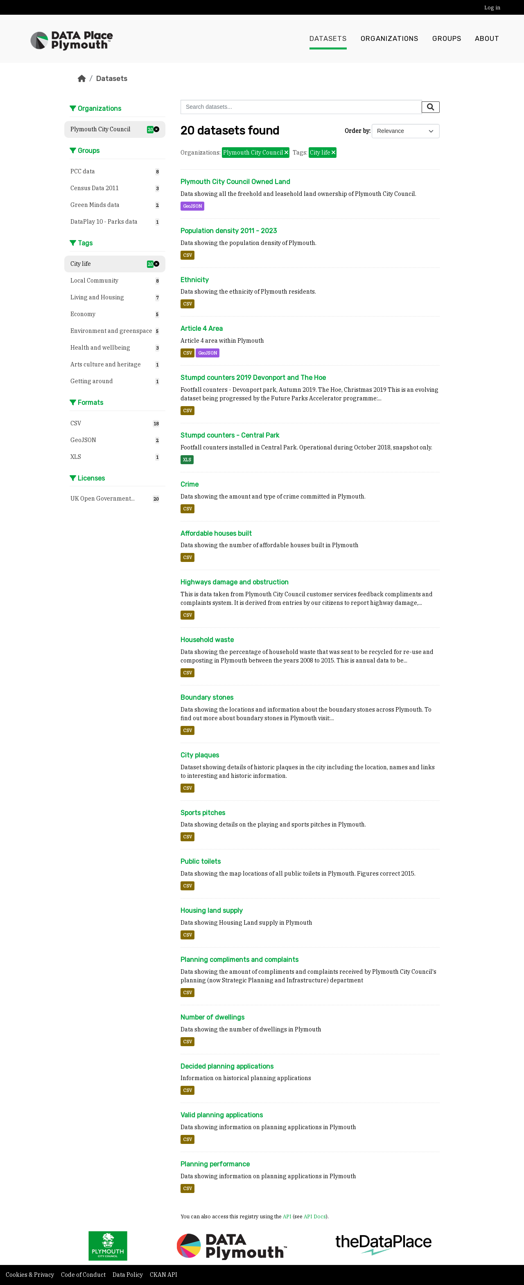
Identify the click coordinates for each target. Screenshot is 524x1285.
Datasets (328, 39)
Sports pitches (203, 813)
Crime (190, 484)
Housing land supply (212, 910)
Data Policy (128, 1274)
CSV (187, 255)
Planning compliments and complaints (239, 960)
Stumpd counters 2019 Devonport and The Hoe (253, 378)
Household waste (207, 640)
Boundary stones (207, 697)
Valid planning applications (222, 1115)
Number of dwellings (212, 1017)
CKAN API (163, 1274)
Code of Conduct (84, 1274)
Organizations (389, 39)
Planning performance (215, 1164)
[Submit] (431, 107)
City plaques (200, 755)
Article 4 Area (202, 328)
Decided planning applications (227, 1066)
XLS (187, 460)
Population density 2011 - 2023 (229, 231)
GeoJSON (192, 206)
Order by (357, 131)
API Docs (315, 1216)
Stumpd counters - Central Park (230, 435)
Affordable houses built (216, 533)
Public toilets (201, 861)
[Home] (82, 78)
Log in (492, 7)
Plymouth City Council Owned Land (235, 182)
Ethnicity (195, 280)
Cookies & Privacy (30, 1274)
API (287, 1216)
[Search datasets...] (301, 107)
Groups (446, 39)
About (487, 39)
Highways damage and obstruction (235, 582)
